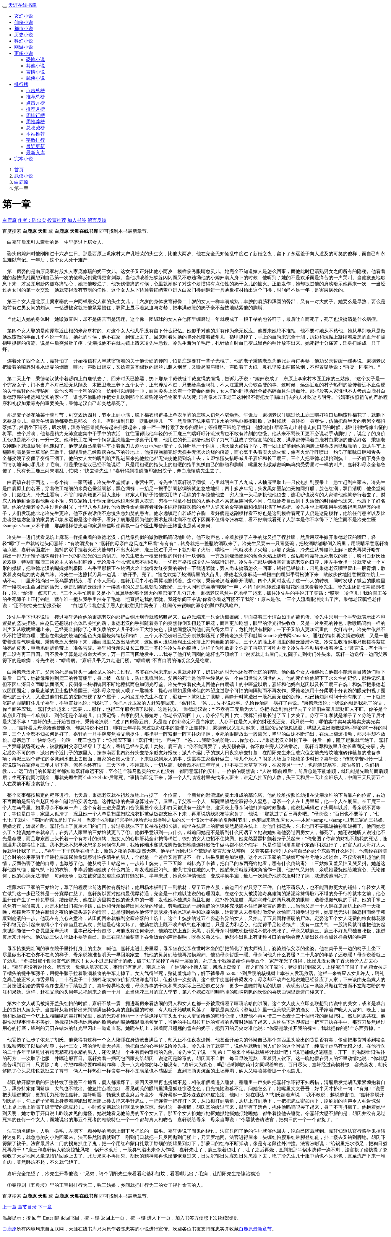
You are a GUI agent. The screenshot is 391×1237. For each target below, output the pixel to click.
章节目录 (27, 1207)
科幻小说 (23, 40)
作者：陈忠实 (32, 220)
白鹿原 (21, 182)
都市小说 (23, 28)
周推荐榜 (35, 121)
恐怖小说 (35, 59)
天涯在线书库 (22, 5)
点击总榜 (35, 90)
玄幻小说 (23, 16)
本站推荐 (35, 133)
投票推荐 (56, 220)
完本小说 (23, 158)
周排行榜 (35, 115)
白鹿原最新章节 (255, 1228)
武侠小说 (35, 78)
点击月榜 (35, 102)
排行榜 (21, 84)
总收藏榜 (35, 127)
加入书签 (76, 220)
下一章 (45, 1207)
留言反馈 (96, 220)
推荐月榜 (35, 109)
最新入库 (35, 152)
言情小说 (35, 71)
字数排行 (35, 140)
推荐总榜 (35, 96)
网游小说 (23, 47)
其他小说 (35, 65)
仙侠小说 (23, 22)
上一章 (9, 1207)
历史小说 (23, 34)
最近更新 (35, 146)
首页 (19, 169)
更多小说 (23, 53)
